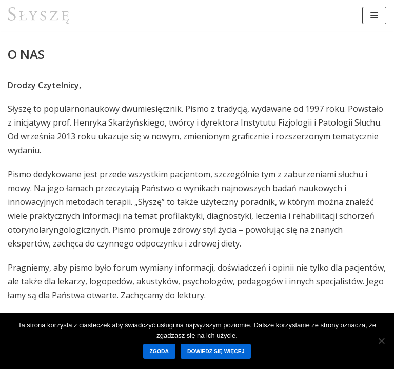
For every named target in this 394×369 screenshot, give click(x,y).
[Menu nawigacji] (374, 15)
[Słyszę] (38, 15)
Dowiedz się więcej (215, 351)
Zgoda (159, 351)
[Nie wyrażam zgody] (381, 341)
